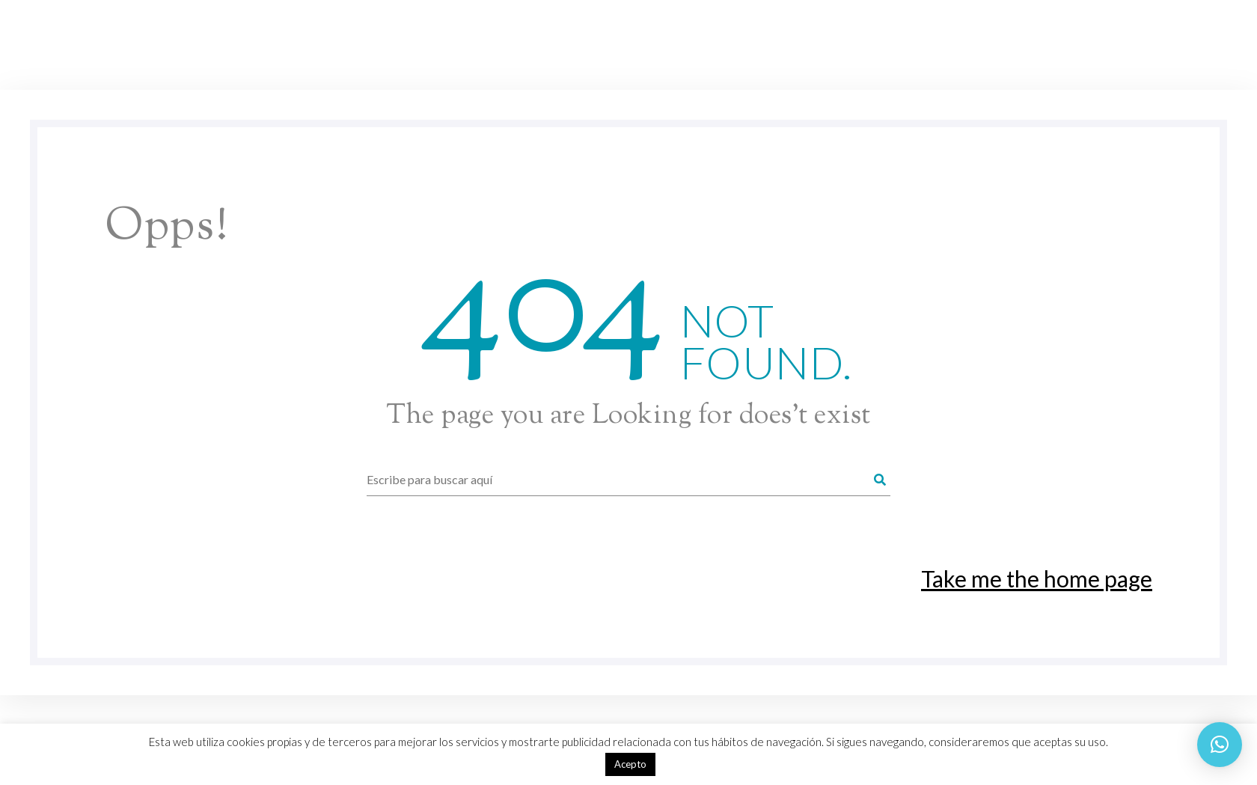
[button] (1219, 744)
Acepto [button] (630, 764)
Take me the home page (1036, 578)
